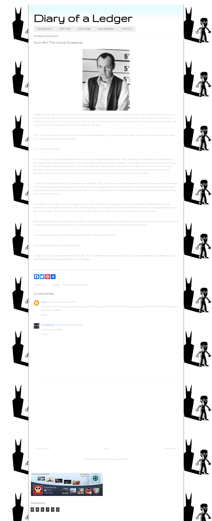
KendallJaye (48, 325)
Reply (44, 314)
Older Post (170, 448)
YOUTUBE (84, 29)
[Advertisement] (106, 413)
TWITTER (65, 29)
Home (106, 448)
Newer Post (42, 448)
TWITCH (126, 29)
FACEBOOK (44, 29)
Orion (44, 302)
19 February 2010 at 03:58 (69, 325)
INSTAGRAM (106, 29)
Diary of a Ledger (83, 18)
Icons (42, 284)
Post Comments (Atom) (114, 459)
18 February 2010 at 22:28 (62, 302)
